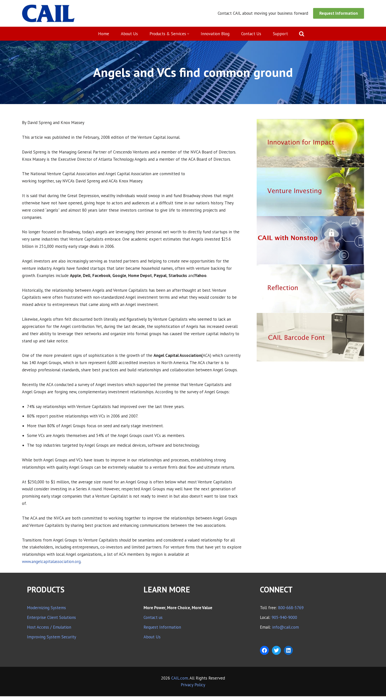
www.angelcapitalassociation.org (51, 562)
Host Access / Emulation (49, 628)
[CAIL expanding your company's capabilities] (48, 13)
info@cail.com (285, 628)
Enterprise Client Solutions (51, 618)
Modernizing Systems (46, 608)
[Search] (302, 33)
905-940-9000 (284, 618)
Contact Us (251, 33)
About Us (129, 33)
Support (280, 33)
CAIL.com (179, 679)
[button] (188, 34)
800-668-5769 (291, 608)
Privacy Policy (193, 685)
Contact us (153, 618)
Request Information (338, 13)
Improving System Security (51, 637)
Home (103, 33)
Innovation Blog (215, 33)
